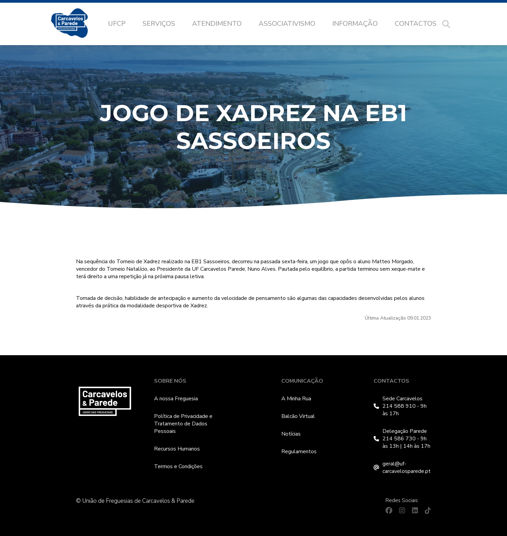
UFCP (117, 23)
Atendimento (217, 23)
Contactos (415, 23)
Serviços (159, 23)
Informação (355, 23)
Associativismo (287, 23)
